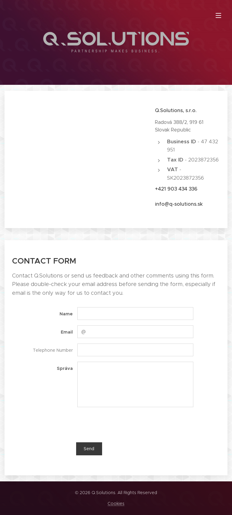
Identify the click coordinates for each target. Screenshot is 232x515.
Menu (218, 15)
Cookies (116, 503)
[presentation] (123, 424)
